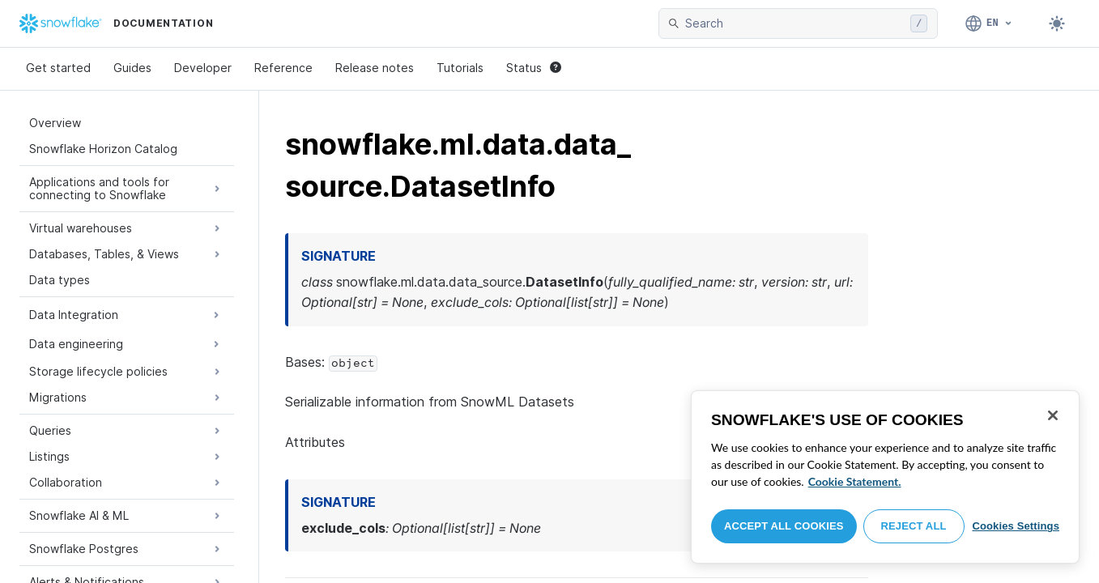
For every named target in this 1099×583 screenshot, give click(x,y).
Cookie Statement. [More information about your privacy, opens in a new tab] (854, 481)
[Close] (1053, 415)
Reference (283, 67)
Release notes (374, 67)
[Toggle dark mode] (1057, 23)
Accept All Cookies (784, 526)
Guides (132, 67)
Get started (58, 67)
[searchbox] (794, 23)
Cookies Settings (1015, 526)
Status (533, 67)
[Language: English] (989, 23)
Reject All (914, 526)
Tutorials (460, 67)
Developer (203, 67)
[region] (885, 477)
